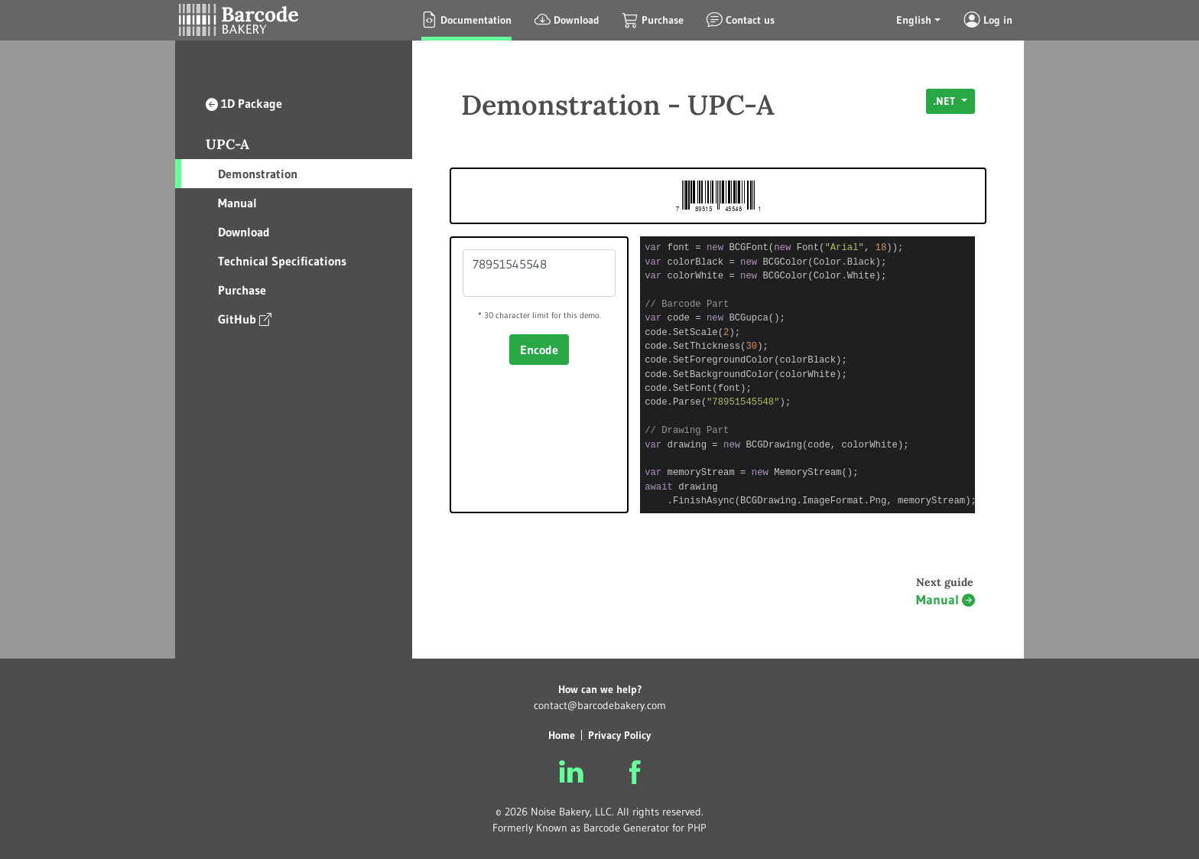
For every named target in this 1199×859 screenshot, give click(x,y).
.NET (946, 101)
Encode (539, 349)
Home (561, 735)
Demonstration (257, 173)
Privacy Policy (619, 735)
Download (244, 231)
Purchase (242, 290)
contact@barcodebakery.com (600, 705)
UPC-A (227, 144)
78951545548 (539, 273)
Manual (237, 202)
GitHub (244, 319)
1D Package (244, 103)
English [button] (913, 20)
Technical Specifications (282, 260)
